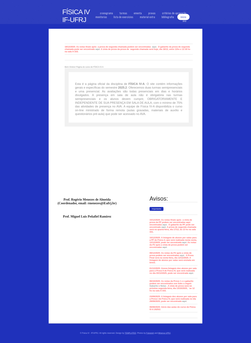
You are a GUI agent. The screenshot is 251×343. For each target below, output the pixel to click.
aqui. (97, 49)
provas (152, 13)
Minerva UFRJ (164, 333)
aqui (154, 47)
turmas (123, 13)
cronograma (106, 13)
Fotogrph (150, 333)
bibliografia (168, 17)
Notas (163, 286)
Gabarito (154, 286)
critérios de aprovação (174, 13)
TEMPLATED (130, 333)
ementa (138, 13)
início (183, 17)
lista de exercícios (123, 17)
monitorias (101, 17)
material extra (147, 17)
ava (184, 21)
